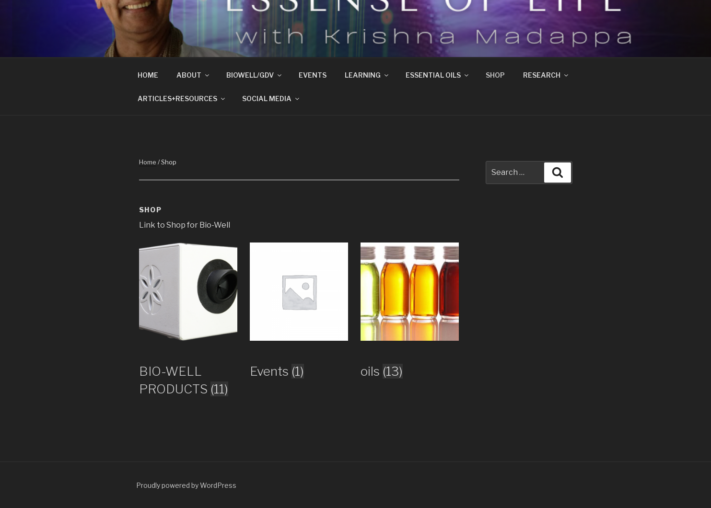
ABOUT (193, 75)
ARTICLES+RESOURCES (182, 98)
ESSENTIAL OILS (438, 75)
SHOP (495, 75)
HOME (148, 75)
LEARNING (367, 75)
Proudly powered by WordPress (186, 485)
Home (147, 162)
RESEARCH (546, 75)
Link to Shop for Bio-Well (184, 225)
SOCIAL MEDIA (271, 98)
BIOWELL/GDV (254, 75)
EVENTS (312, 75)
